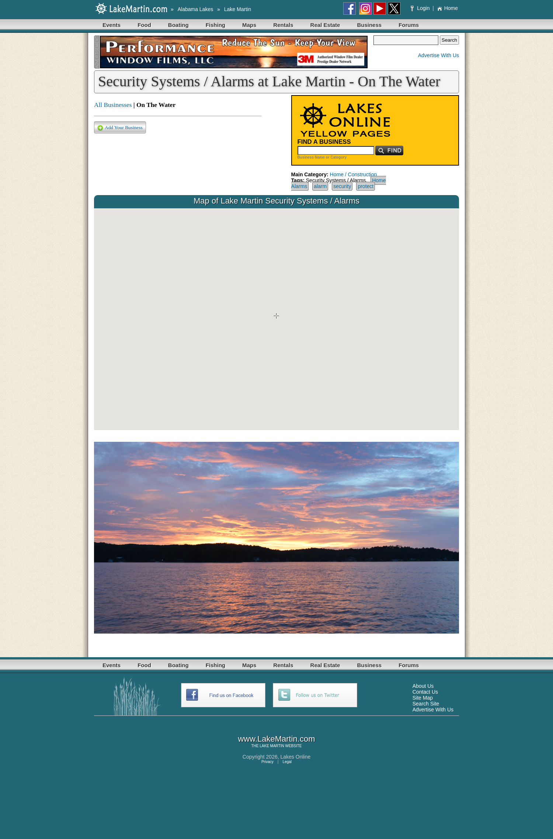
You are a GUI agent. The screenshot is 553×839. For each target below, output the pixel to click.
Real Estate (325, 25)
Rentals (283, 25)
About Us (423, 686)
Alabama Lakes (195, 9)
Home (447, 8)
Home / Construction (353, 174)
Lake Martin (237, 9)
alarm (320, 186)
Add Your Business (120, 128)
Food (144, 25)
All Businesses (113, 104)
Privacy (267, 762)
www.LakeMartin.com (276, 738)
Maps (249, 25)
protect (365, 186)
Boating (178, 25)
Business (369, 25)
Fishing (215, 25)
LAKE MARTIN (272, 746)
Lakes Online (296, 757)
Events (111, 25)
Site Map (423, 698)
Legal (287, 762)
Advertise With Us (438, 55)
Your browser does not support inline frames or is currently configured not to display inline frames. (276, 319)
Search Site (426, 704)
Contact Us (425, 692)
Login (421, 8)
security (342, 186)
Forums (409, 25)
